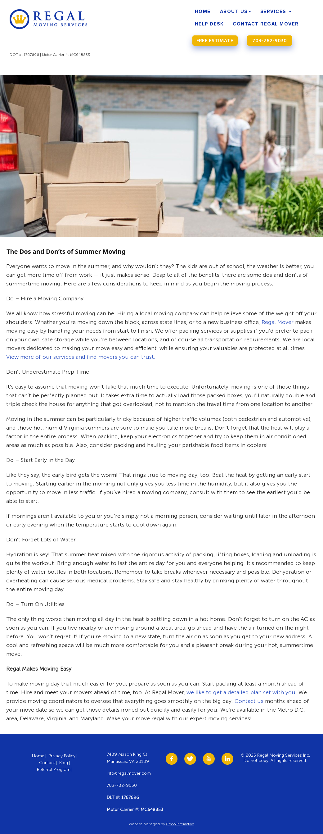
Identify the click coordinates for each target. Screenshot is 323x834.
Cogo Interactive (180, 824)
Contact (47, 762)
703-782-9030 (269, 40)
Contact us (249, 701)
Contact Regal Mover (266, 24)
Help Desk (209, 24)
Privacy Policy (62, 756)
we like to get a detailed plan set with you (240, 692)
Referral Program (53, 769)
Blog (63, 762)
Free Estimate (214, 40)
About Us (234, 11)
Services (273, 11)
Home (203, 11)
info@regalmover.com (129, 773)
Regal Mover (278, 322)
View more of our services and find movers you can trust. (80, 356)
